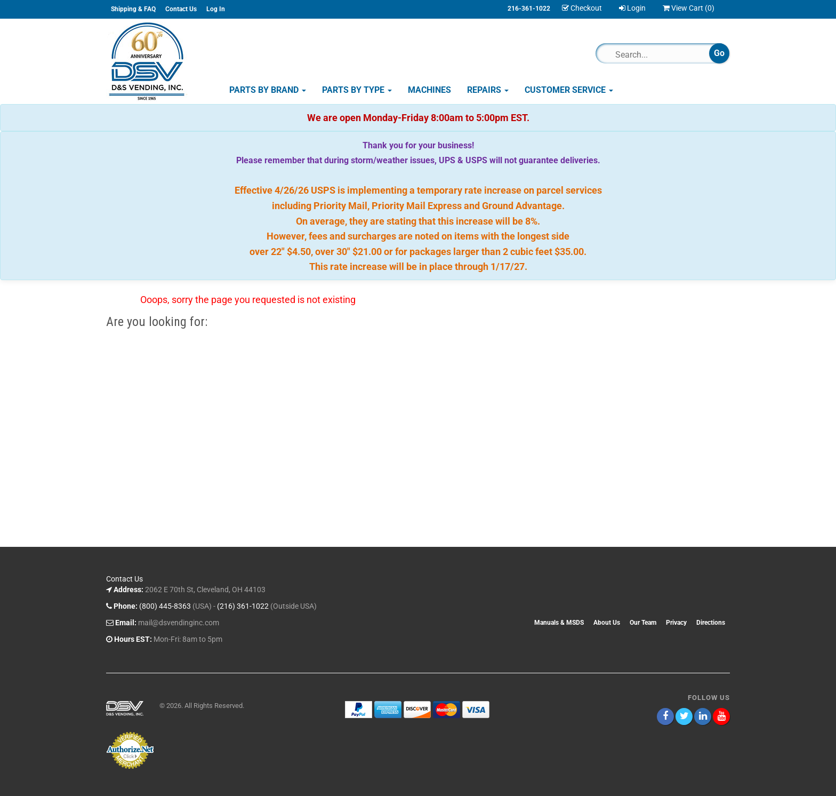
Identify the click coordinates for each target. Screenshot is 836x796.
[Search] (657, 54)
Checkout (582, 8)
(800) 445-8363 (165, 606)
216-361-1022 (529, 8)
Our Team (643, 622)
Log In (215, 9)
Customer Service (569, 90)
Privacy (676, 622)
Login (632, 8)
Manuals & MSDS (559, 622)
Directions (710, 622)
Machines (429, 90)
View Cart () (688, 8)
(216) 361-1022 (243, 606)
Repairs (488, 90)
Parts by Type (357, 90)
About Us (606, 622)
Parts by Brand (267, 90)
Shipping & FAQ (133, 9)
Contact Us (181, 9)
